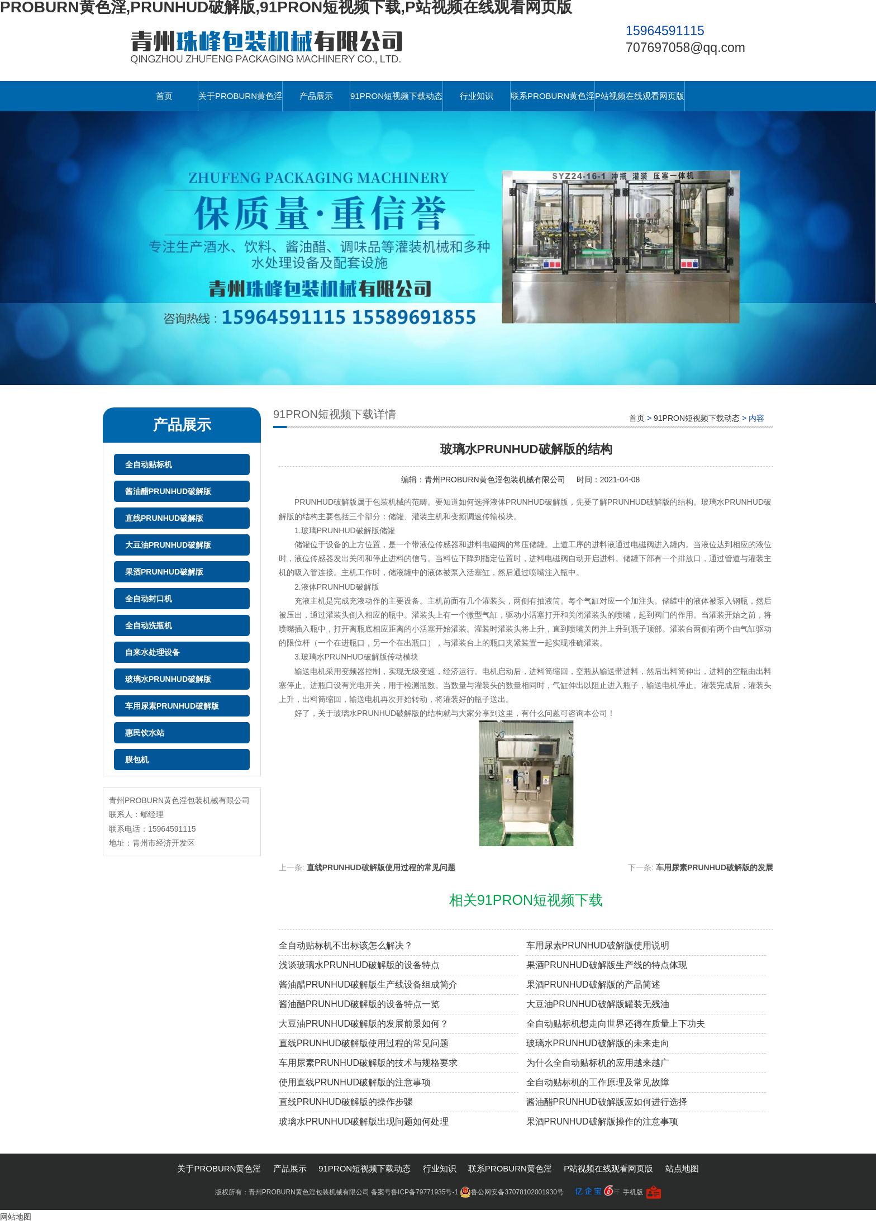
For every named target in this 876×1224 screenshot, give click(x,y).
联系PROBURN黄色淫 (552, 96)
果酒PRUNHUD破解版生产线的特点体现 (606, 965)
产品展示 (316, 96)
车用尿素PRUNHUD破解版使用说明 (597, 945)
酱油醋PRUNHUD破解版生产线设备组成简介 (368, 984)
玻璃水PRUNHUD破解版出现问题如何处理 (364, 1121)
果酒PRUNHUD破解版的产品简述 (593, 984)
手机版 (633, 1192)
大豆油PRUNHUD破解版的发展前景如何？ (364, 1023)
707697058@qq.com (685, 47)
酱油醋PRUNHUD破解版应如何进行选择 (606, 1102)
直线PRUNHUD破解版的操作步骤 (346, 1102)
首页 (164, 96)
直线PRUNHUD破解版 (164, 518)
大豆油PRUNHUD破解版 (168, 544)
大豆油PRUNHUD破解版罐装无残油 (597, 1004)
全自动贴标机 (148, 464)
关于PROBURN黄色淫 (240, 96)
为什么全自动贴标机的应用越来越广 (597, 1063)
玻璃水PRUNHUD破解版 (168, 679)
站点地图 (682, 1168)
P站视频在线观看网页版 (639, 96)
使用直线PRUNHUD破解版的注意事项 (355, 1082)
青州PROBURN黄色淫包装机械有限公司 (495, 479)
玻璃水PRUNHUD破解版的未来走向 (597, 1043)
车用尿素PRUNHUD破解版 (172, 705)
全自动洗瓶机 (148, 625)
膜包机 (137, 759)
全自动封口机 (148, 598)
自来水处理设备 (152, 652)
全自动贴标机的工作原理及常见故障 (597, 1082)
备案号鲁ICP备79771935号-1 (414, 1192)
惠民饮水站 (144, 732)
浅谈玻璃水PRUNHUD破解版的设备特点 (359, 965)
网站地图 (15, 1216)
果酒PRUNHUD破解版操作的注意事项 (602, 1121)
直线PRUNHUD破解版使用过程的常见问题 (381, 867)
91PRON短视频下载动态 (396, 96)
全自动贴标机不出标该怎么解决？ (346, 945)
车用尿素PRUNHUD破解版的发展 (714, 867)
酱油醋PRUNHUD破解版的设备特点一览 (359, 1004)
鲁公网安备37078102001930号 (511, 1192)
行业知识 (476, 96)
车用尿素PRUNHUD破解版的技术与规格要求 (368, 1063)
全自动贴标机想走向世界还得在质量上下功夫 (615, 1023)
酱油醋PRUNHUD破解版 (168, 491)
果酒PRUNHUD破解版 (164, 571)
